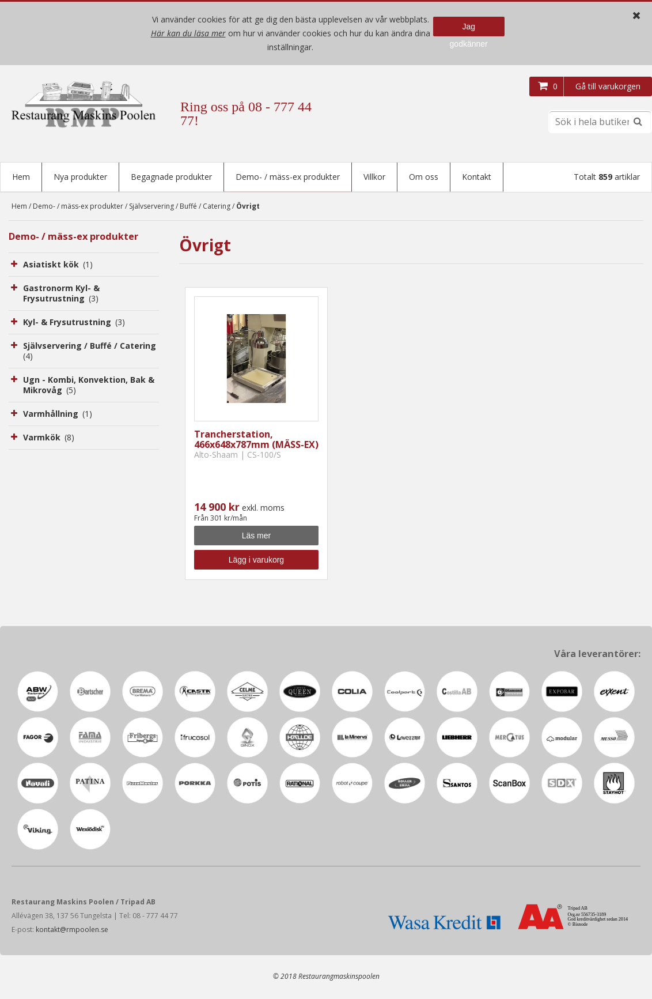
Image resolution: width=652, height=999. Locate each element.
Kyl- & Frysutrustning (74, 323)
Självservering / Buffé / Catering (179, 207)
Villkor (374, 176)
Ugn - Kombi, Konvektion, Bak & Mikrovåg (88, 386)
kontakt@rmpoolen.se (72, 931)
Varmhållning (57, 414)
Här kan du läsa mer (188, 33)
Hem (21, 176)
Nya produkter (80, 176)
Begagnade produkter (171, 176)
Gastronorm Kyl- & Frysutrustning (61, 294)
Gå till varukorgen (607, 86)
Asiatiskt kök (58, 265)
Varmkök (48, 438)
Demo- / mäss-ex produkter (288, 176)
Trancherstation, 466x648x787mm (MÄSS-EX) (256, 440)
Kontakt (476, 176)
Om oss (423, 176)
